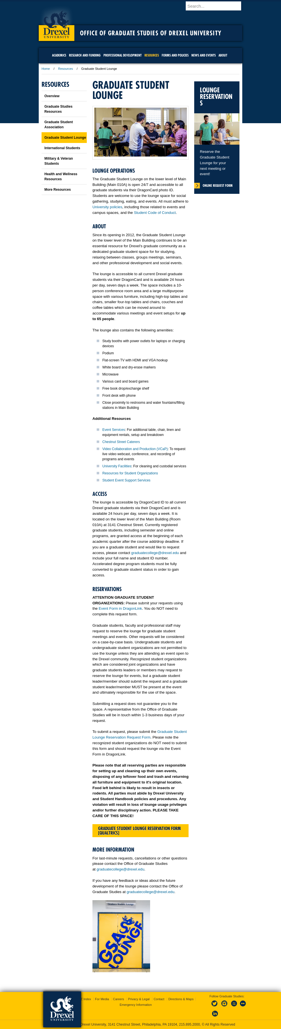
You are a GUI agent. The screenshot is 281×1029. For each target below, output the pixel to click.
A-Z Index (84, 999)
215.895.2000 (189, 1024)
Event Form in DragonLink (120, 608)
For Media (102, 999)
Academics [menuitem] (59, 55)
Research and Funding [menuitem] (85, 55)
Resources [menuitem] (151, 55)
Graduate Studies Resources (58, 109)
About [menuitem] (223, 55)
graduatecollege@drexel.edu (155, 553)
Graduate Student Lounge (65, 138)
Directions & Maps (180, 999)
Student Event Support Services (126, 480)
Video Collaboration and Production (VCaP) (135, 449)
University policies (107, 207)
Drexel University (56, 22)
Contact (159, 999)
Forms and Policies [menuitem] (175, 55)
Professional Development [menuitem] (122, 55)
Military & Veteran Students (58, 161)
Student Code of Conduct (155, 212)
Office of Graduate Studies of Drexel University (150, 33)
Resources (65, 68)
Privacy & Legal (139, 999)
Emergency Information (136, 1004)
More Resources (57, 190)
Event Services (113, 430)
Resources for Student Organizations (130, 473)
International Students (62, 148)
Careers (118, 999)
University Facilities (116, 466)
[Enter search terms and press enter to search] (216, 5)
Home (46, 68)
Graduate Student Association (58, 124)
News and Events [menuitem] (203, 55)
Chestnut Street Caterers (121, 442)
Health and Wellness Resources (60, 176)
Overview (51, 96)
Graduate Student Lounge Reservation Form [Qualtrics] (139, 831)
